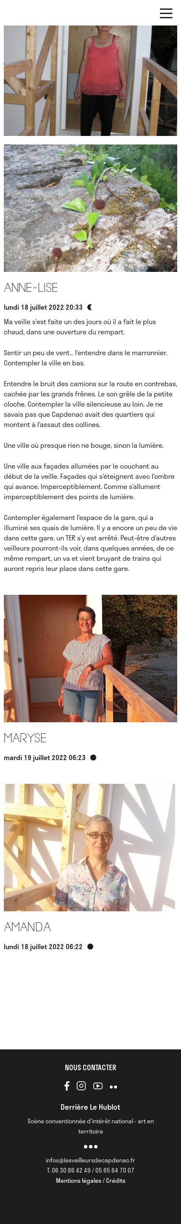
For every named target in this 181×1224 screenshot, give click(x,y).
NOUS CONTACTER (90, 1067)
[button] (166, 15)
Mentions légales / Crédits (90, 1180)
